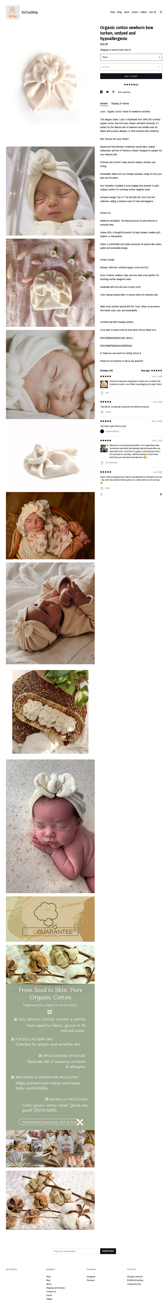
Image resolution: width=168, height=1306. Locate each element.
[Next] (161, 494)
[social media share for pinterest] (113, 92)
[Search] (161, 12)
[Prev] (101, 494)
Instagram (91, 1276)
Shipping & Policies (120, 103)
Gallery (143, 12)
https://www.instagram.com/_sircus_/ (116, 337)
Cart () (152, 12)
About (127, 12)
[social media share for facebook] (101, 92)
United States (117, 49)
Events (135, 12)
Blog (119, 12)
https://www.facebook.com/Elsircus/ (116, 345)
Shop (112, 12)
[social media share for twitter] (107, 92)
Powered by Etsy (134, 1284)
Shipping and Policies (55, 1288)
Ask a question (124, 92)
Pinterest (90, 1280)
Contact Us (51, 1291)
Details (104, 103)
